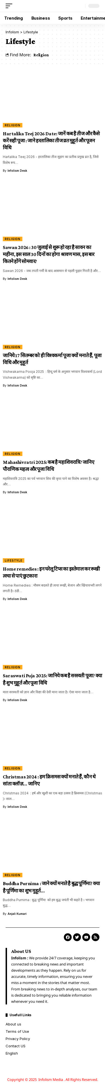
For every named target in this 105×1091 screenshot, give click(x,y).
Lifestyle (13, 560)
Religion (41, 54)
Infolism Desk (17, 170)
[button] (10, 6)
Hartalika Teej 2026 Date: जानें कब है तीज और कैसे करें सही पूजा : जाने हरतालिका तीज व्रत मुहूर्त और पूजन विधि (51, 140)
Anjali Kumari (17, 913)
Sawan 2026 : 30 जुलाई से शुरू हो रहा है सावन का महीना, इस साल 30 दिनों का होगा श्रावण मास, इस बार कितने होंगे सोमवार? (48, 254)
